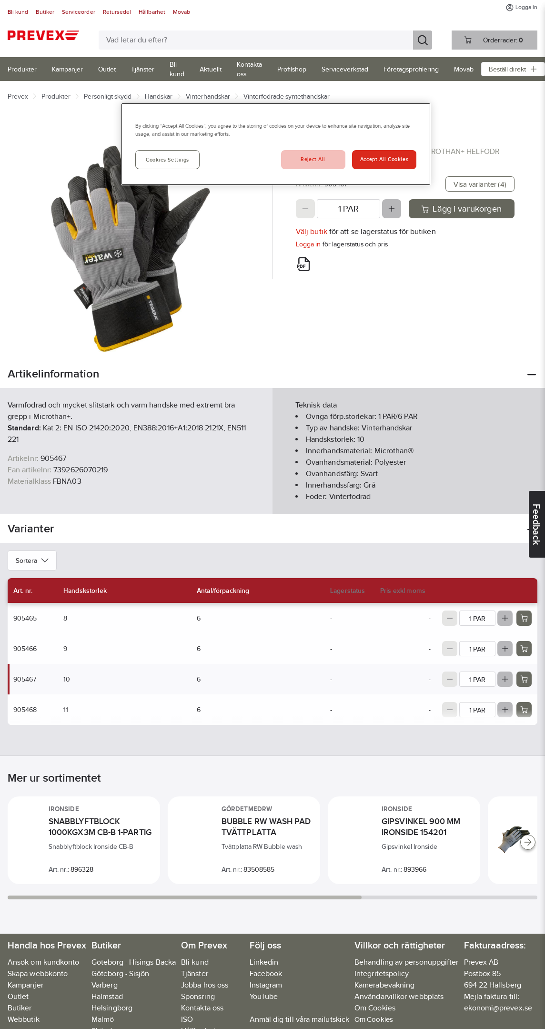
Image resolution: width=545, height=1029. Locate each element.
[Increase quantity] (391, 208)
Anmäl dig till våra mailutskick (299, 1019)
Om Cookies (373, 1019)
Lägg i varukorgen (461, 209)
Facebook (266, 973)
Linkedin (264, 962)
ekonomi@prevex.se (498, 1007)
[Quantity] (348, 208)
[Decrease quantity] (305, 208)
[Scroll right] (527, 842)
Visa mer (272, 499)
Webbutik (24, 1019)
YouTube (264, 996)
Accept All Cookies (384, 159)
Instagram (266, 984)
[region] (276, 144)
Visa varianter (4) (480, 184)
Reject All (313, 159)
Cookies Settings (167, 160)
